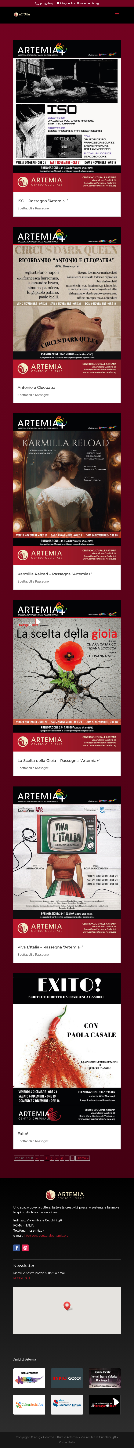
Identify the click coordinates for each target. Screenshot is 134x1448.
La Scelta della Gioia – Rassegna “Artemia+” (59, 760)
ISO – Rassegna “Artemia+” (43, 201)
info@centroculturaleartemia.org (46, 1235)
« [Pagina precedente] (37, 1158)
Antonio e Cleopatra (36, 387)
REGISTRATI (21, 1278)
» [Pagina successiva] (72, 1158)
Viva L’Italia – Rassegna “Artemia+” (50, 947)
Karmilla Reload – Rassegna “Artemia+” (55, 574)
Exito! (23, 1133)
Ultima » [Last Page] (82, 1158)
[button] (68, 1306)
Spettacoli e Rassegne (33, 208)
